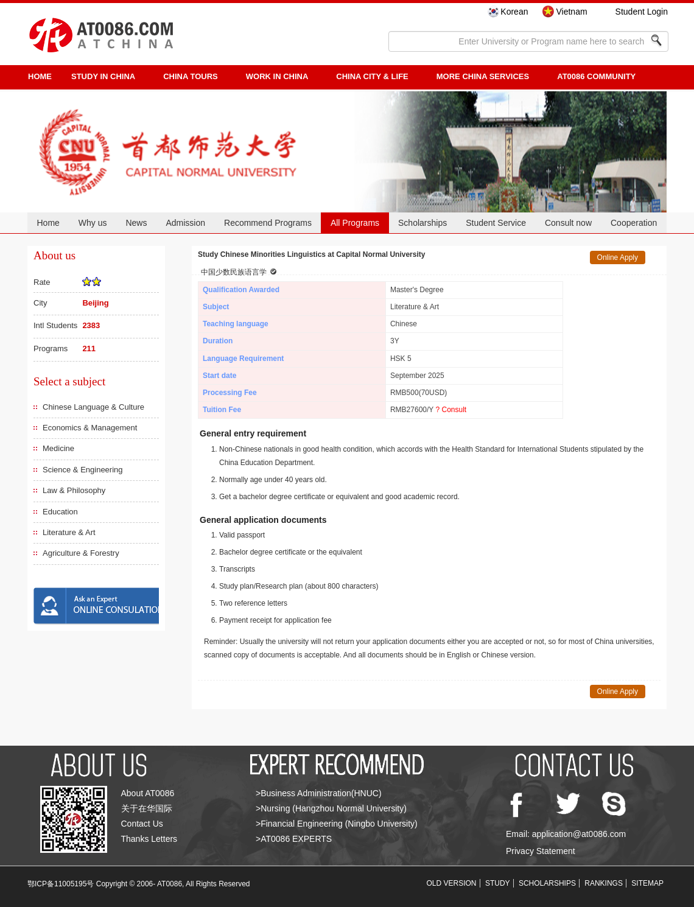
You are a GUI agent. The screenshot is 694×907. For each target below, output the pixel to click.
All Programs (355, 223)
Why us (93, 223)
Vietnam (571, 11)
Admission (185, 223)
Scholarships (422, 223)
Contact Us (142, 823)
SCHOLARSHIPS (547, 883)
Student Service (496, 223)
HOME (40, 76)
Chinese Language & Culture (93, 406)
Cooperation (634, 223)
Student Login (641, 11)
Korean (514, 11)
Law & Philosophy (74, 490)
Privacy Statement (540, 851)
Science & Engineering (83, 469)
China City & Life (372, 76)
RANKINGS (603, 883)
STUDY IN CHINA (103, 76)
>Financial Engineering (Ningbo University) (337, 823)
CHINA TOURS (190, 76)
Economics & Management (90, 427)
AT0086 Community (596, 76)
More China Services (482, 76)
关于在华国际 (146, 808)
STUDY (497, 883)
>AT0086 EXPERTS (294, 839)
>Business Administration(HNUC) (319, 793)
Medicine (58, 448)
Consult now (568, 223)
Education (60, 511)
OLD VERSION (452, 883)
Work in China (277, 76)
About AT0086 (148, 793)
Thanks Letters (149, 839)
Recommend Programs (268, 223)
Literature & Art (69, 532)
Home (48, 223)
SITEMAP (647, 883)
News (136, 223)
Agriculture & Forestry (81, 553)
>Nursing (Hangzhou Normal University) (331, 808)
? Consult (450, 409)
